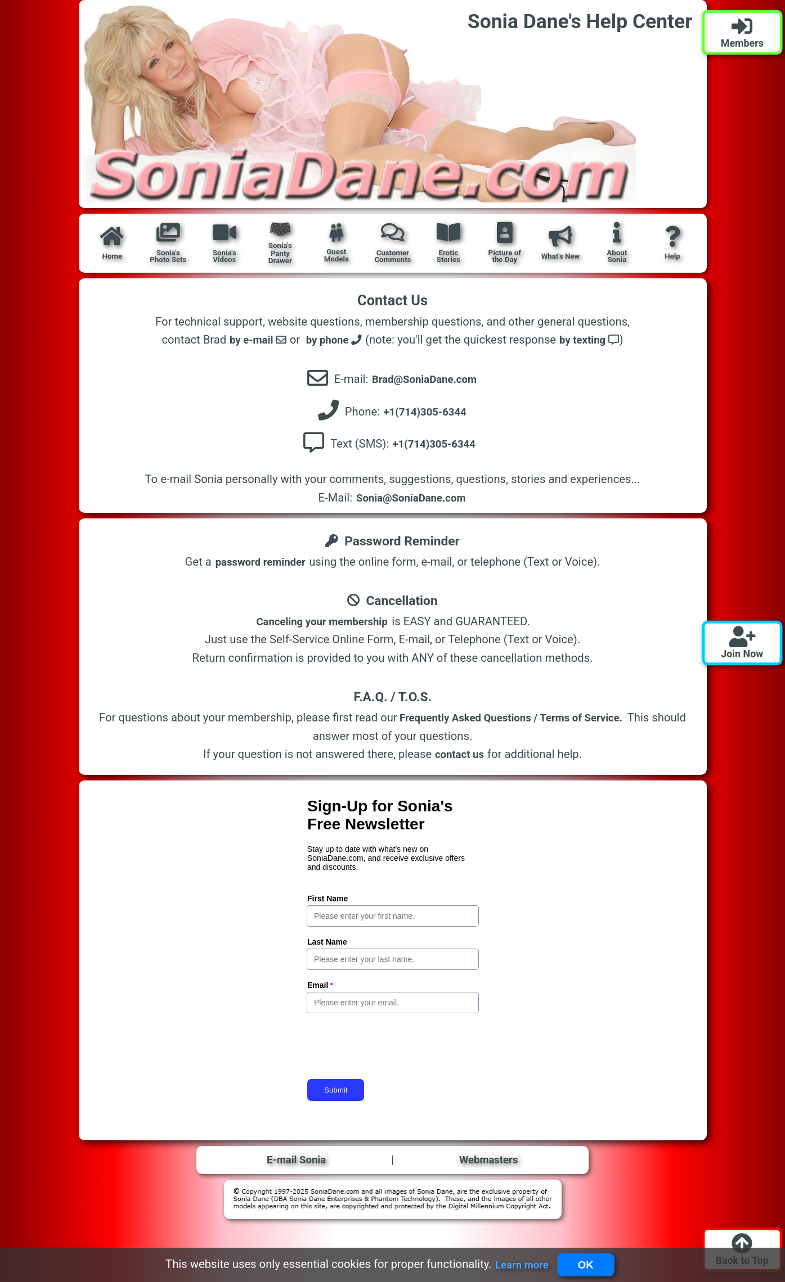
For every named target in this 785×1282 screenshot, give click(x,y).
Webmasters (488, 1165)
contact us (459, 759)
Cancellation (392, 605)
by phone (333, 340)
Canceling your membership (322, 626)
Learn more (519, 1264)
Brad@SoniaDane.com (425, 380)
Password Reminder (392, 545)
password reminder (260, 567)
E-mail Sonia (297, 1165)
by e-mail (253, 340)
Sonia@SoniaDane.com (410, 502)
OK (587, 1264)
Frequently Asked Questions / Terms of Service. (511, 722)
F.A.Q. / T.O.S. (393, 701)
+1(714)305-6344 (426, 414)
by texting (593, 340)
